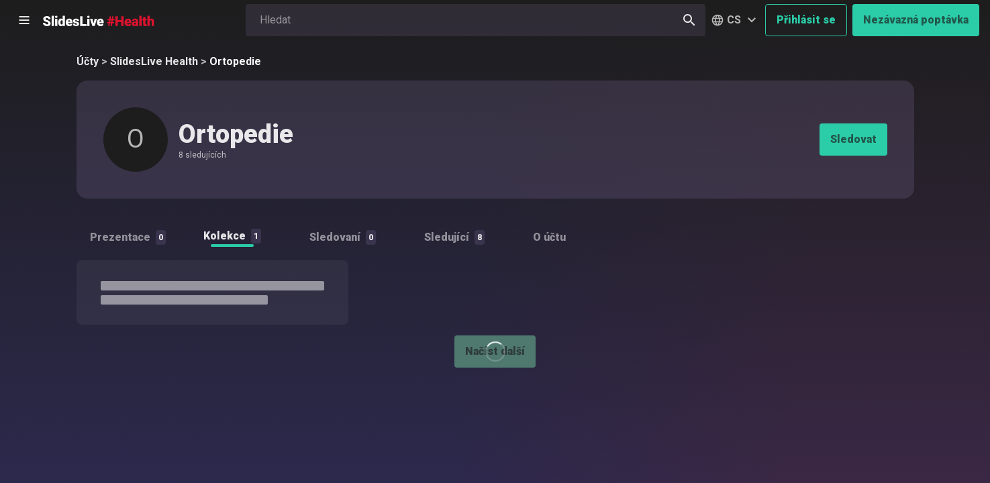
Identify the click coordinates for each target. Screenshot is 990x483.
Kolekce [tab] (232, 236)
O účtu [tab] (549, 237)
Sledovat (853, 139)
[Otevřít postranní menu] (24, 20)
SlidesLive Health (154, 61)
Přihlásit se (806, 19)
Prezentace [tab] (128, 237)
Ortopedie (235, 61)
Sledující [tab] (454, 237)
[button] (735, 20)
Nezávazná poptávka (916, 19)
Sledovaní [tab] (342, 237)
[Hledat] (689, 20)
